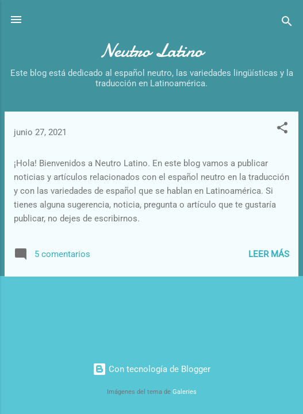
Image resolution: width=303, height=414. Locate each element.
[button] (282, 130)
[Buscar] (287, 23)
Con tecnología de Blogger (151, 369)
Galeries (184, 392)
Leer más (268, 254)
